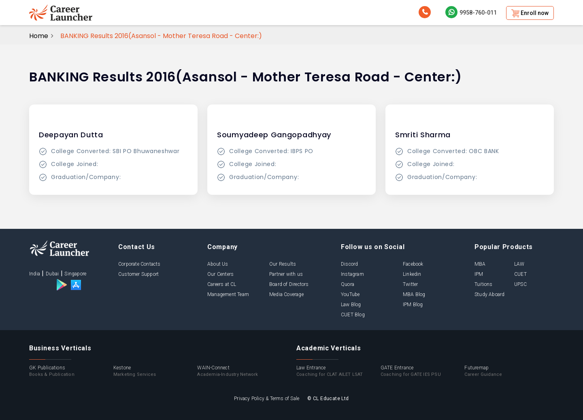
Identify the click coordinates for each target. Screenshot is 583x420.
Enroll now (530, 13)
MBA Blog (414, 294)
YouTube (350, 294)
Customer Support (138, 274)
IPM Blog (413, 304)
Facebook (413, 264)
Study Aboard (489, 294)
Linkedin (412, 274)
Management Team (228, 294)
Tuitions (483, 284)
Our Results (282, 264)
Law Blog (351, 304)
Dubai (52, 274)
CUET (520, 274)
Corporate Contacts (139, 264)
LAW (519, 264)
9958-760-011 (471, 12)
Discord (349, 264)
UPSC (520, 284)
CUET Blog (353, 315)
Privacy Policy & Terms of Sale (266, 398)
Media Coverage (286, 294)
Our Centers (220, 274)
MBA (480, 264)
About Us (217, 264)
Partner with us (286, 274)
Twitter (410, 284)
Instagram (352, 274)
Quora (347, 284)
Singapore (75, 274)
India (34, 274)
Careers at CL (221, 284)
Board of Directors (289, 284)
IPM (478, 274)
